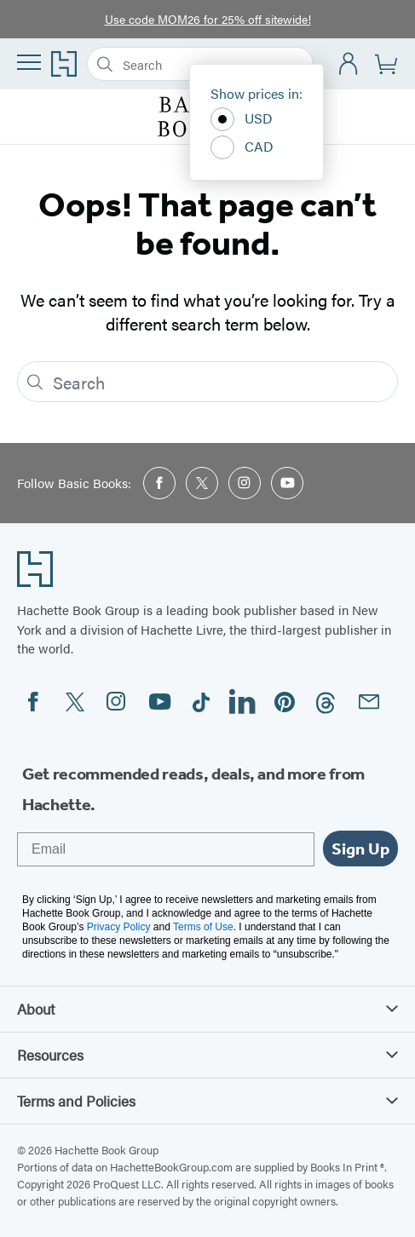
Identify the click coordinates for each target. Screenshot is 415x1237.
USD (241, 119)
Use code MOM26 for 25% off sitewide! (208, 18)
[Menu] (29, 62)
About (207, 1008)
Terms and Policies (207, 1100)
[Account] (349, 64)
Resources (207, 1054)
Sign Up (360, 848)
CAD (242, 147)
